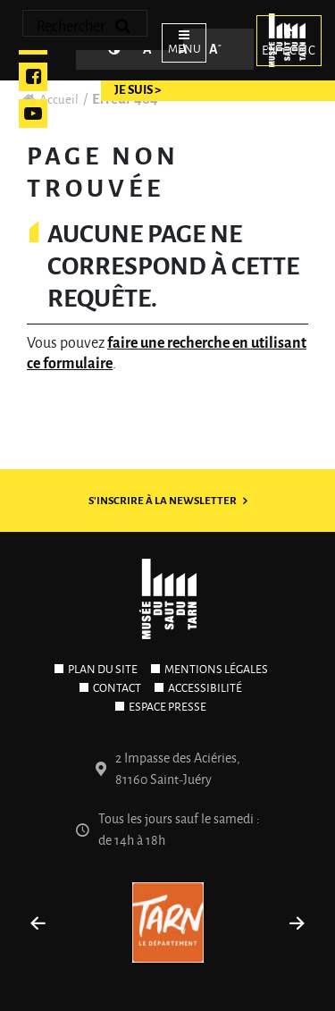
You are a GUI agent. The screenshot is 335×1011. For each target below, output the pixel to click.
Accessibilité (205, 688)
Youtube (33, 113)
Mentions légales (216, 669)
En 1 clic (289, 39)
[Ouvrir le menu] (179, 40)
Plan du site (103, 669)
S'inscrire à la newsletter (162, 501)
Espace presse (167, 707)
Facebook (33, 77)
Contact (117, 688)
